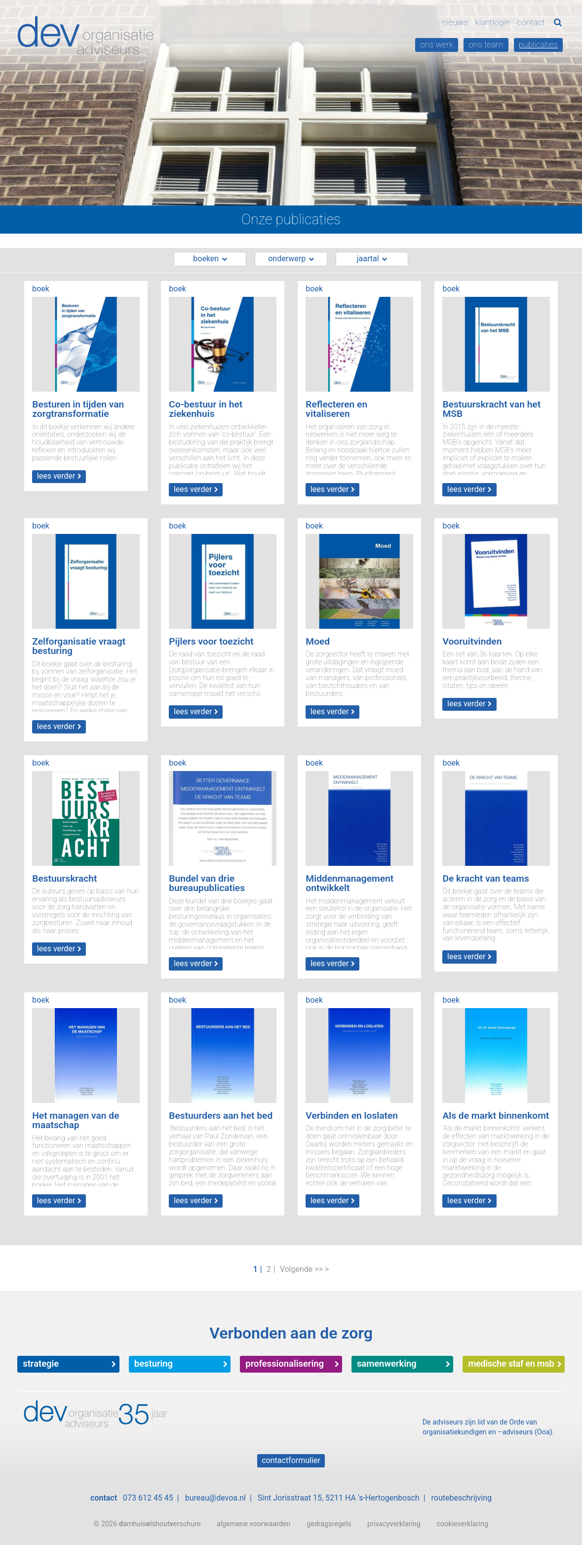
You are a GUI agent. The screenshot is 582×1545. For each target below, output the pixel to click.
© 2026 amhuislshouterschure (147, 1524)
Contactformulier (291, 1460)
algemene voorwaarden (254, 1524)
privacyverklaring (394, 1524)
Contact (531, 22)
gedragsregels (329, 1524)
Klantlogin (492, 22)
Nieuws (455, 22)
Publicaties (538, 44)
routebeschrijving (461, 1498)
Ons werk (436, 44)
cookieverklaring (462, 1524)
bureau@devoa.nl (215, 1498)
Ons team (486, 44)
